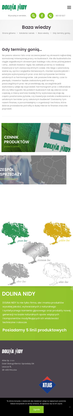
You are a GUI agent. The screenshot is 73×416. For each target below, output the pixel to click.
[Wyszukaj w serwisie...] (18, 15)
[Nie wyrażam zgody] (69, 407)
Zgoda (36, 409)
